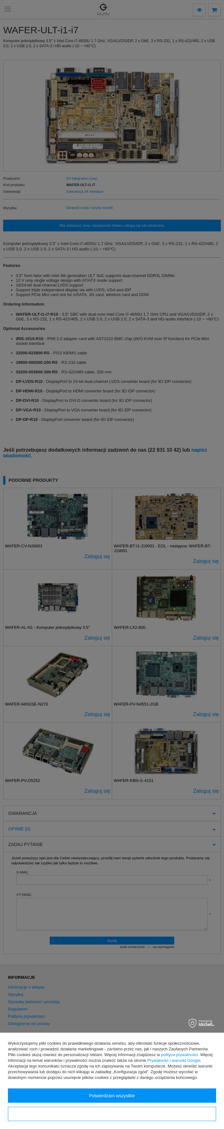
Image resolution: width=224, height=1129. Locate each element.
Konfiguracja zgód (112, 1114)
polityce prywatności (179, 1054)
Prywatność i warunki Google (174, 1060)
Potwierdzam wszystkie (112, 1095)
